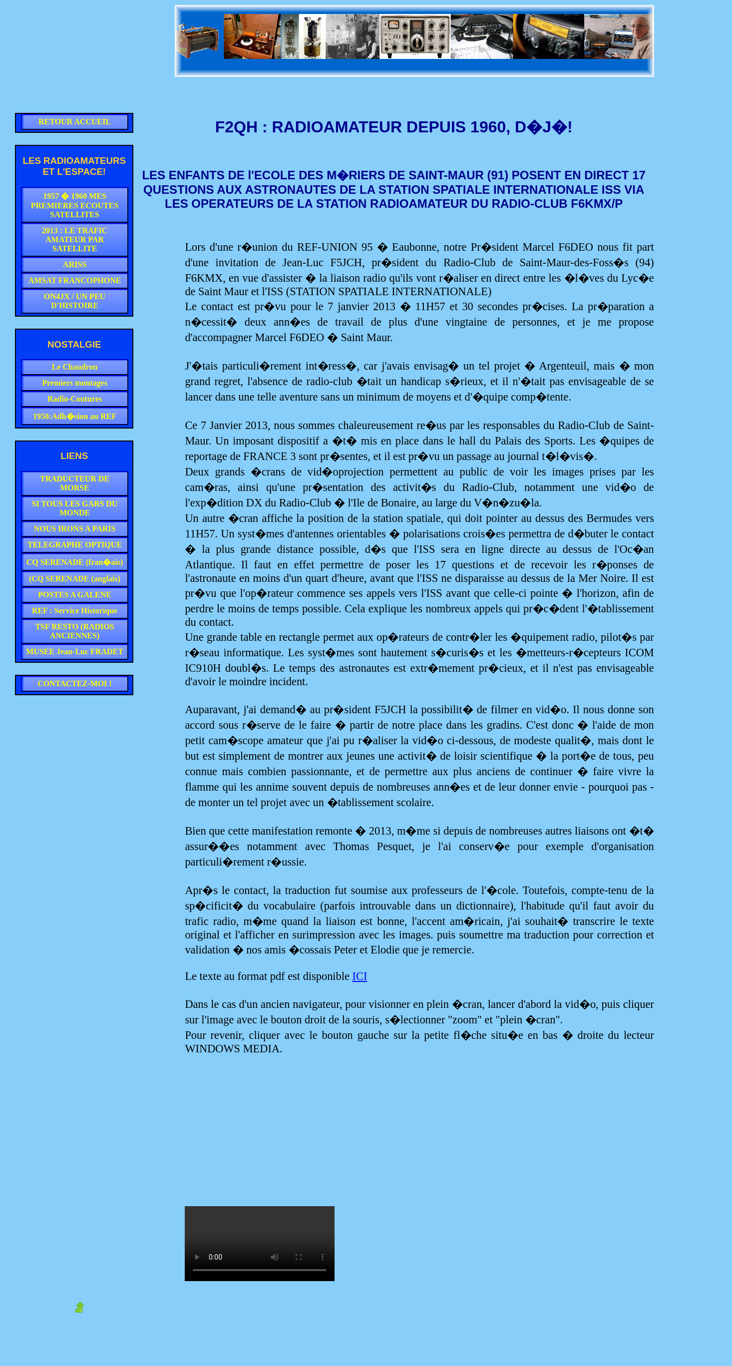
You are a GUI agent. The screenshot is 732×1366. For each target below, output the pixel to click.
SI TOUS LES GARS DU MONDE (75, 508)
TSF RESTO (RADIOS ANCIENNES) (74, 631)
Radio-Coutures (74, 399)
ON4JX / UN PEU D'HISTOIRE (74, 301)
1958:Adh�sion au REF (74, 416)
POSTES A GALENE (74, 594)
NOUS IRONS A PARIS (75, 528)
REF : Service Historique (74, 610)
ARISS (74, 264)
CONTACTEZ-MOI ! (74, 683)
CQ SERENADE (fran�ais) (74, 562)
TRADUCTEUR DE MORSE (74, 483)
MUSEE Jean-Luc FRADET (74, 651)
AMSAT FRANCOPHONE (74, 280)
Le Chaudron (75, 367)
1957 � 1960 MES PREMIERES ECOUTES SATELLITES (75, 205)
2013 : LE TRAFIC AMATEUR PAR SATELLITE (75, 239)
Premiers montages (74, 383)
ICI (360, 976)
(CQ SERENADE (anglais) (74, 578)
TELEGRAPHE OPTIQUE (74, 544)
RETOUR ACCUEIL (74, 121)
